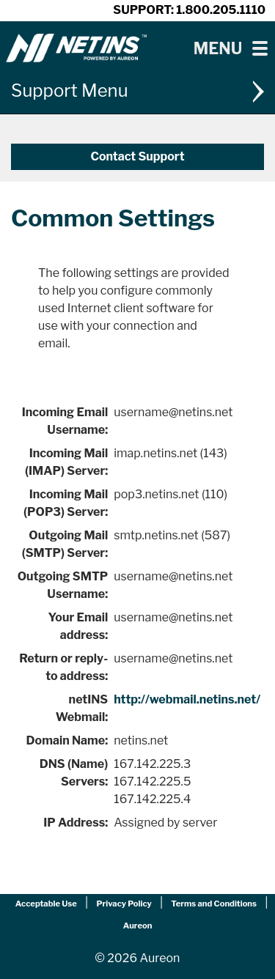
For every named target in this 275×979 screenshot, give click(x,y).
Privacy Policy (123, 903)
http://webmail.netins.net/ (187, 699)
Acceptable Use (46, 903)
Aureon (138, 925)
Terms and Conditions (214, 903)
